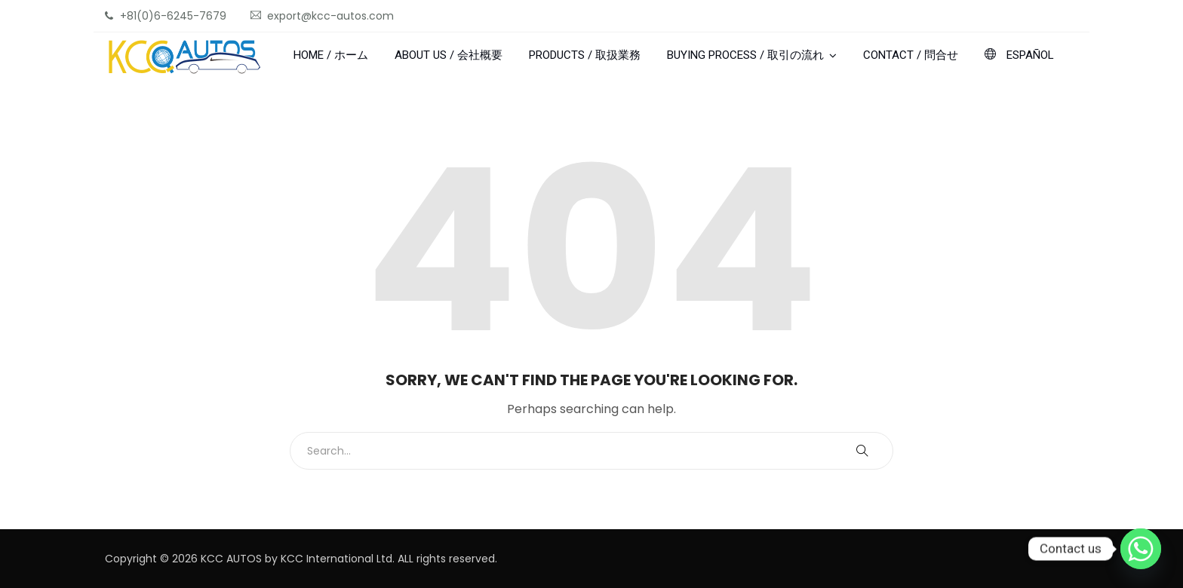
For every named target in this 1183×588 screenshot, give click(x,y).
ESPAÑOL (1019, 55)
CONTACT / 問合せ (910, 55)
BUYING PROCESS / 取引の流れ (745, 55)
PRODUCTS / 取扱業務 (585, 55)
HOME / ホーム (330, 55)
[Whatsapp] (1140, 548)
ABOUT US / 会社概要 (448, 55)
